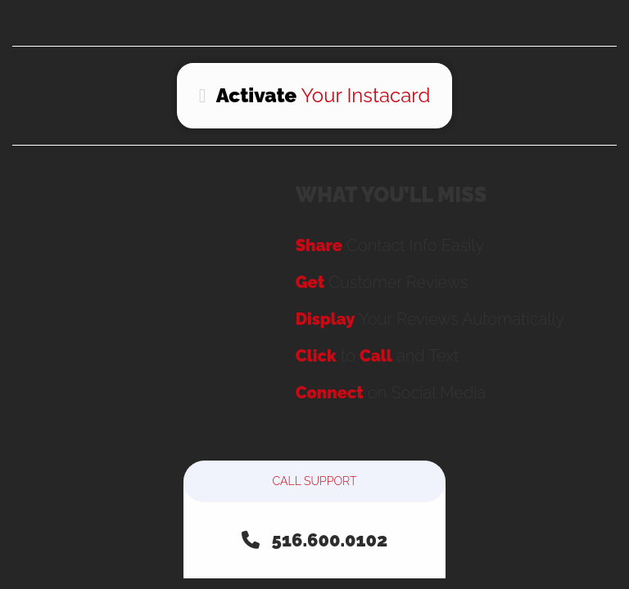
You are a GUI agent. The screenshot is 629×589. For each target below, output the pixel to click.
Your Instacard (315, 95)
